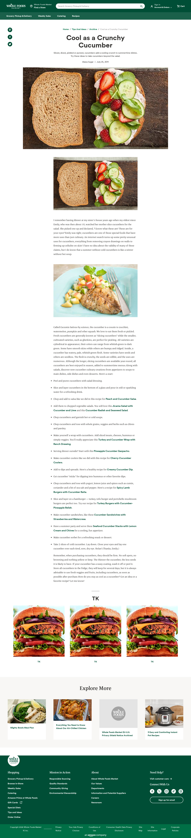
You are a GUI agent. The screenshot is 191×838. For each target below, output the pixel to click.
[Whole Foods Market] (15, 6)
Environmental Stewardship (62, 793)
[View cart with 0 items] (181, 6)
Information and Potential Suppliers (108, 793)
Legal (163, 829)
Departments (97, 788)
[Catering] (61, 16)
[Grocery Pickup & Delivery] (19, 16)
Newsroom (96, 802)
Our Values (96, 783)
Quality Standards (58, 783)
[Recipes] (76, 16)
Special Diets (14, 807)
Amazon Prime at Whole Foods (23, 797)
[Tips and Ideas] (79, 29)
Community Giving (58, 788)
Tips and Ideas (15, 812)
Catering (12, 793)
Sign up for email (167, 799)
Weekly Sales (14, 788)
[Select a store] (41, 6)
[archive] (93, 29)
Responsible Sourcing (59, 778)
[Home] (66, 29)
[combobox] (96, 6)
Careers (95, 797)
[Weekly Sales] (44, 16)
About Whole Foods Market (104, 778)
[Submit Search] (141, 6)
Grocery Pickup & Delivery (21, 778)
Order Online (14, 817)
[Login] (161, 6)
